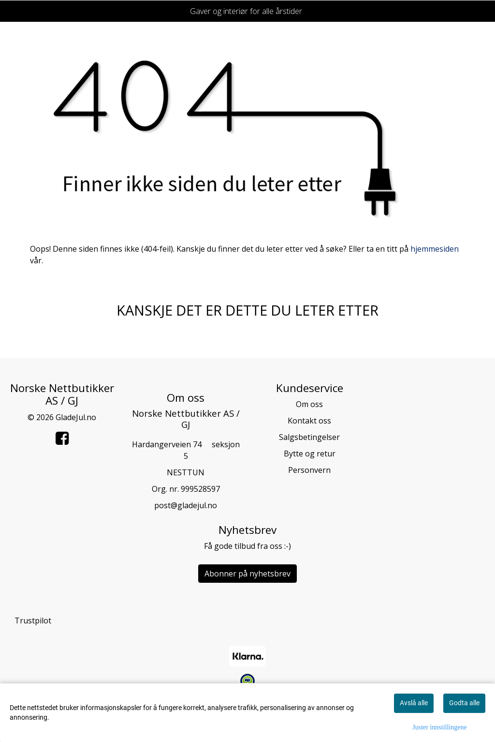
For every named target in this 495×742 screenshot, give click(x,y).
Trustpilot (33, 620)
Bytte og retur (309, 453)
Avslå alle (414, 703)
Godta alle (464, 703)
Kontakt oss (309, 420)
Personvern (309, 470)
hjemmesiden (434, 248)
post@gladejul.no (185, 505)
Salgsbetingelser (309, 437)
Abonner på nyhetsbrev (247, 573)
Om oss (309, 404)
